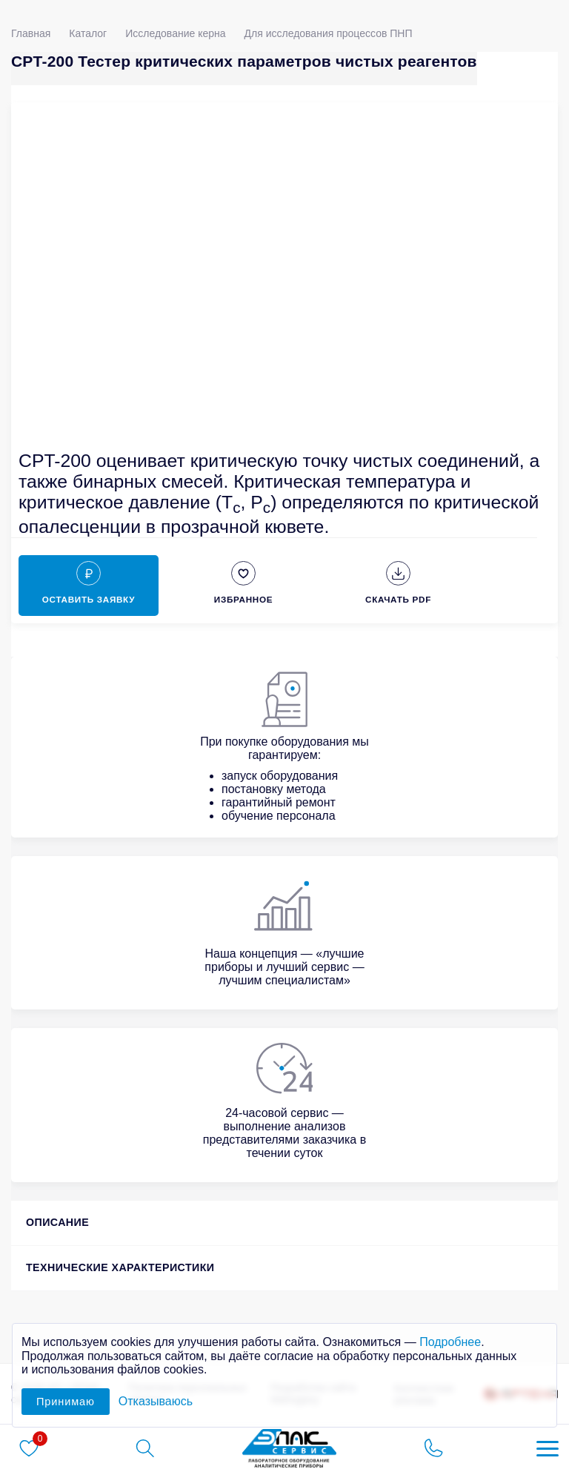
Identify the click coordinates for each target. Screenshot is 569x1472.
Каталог (88, 33)
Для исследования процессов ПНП (328, 33)
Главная (30, 33)
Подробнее (450, 1342)
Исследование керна (175, 33)
